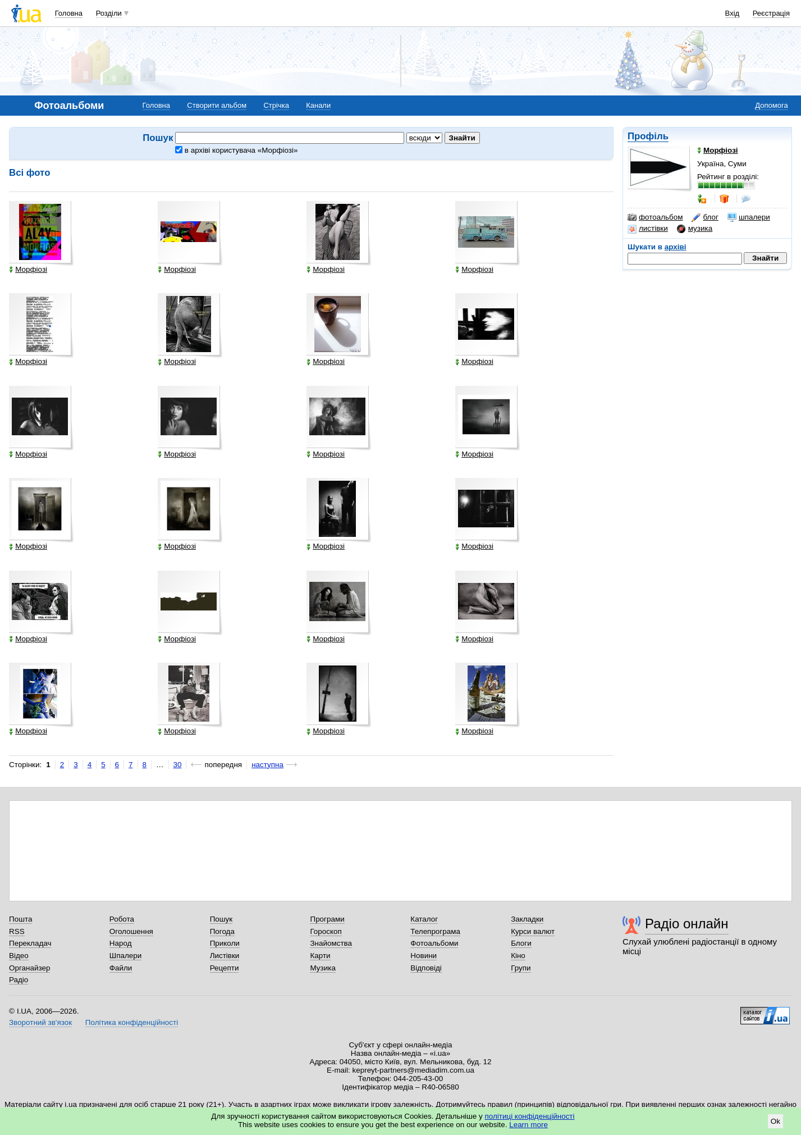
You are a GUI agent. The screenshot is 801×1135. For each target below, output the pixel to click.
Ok (775, 1121)
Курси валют (533, 931)
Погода (222, 931)
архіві (675, 247)
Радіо (18, 980)
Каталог (424, 919)
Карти (320, 955)
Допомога (771, 105)
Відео (19, 955)
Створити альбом (216, 105)
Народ (120, 943)
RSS (17, 931)
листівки (648, 228)
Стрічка (276, 105)
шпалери (748, 217)
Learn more (528, 1124)
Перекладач (30, 943)
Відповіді (426, 968)
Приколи (225, 943)
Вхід (732, 13)
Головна (69, 13)
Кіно (518, 955)
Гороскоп (325, 931)
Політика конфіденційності (131, 1022)
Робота (121, 919)
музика (694, 228)
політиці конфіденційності (530, 1116)
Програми (327, 919)
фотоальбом (655, 217)
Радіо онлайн (687, 923)
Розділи (109, 13)
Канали (318, 105)
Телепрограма (435, 931)
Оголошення (131, 931)
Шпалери (125, 955)
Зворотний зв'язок (40, 1022)
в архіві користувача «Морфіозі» (236, 150)
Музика (322, 968)
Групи (520, 968)
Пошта (20, 919)
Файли (120, 968)
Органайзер (29, 968)
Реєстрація (771, 13)
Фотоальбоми (434, 943)
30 (177, 764)
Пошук (221, 919)
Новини (423, 955)
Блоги (521, 943)
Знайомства (331, 943)
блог (705, 217)
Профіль (648, 136)
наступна (267, 764)
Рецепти (224, 968)
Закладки (527, 919)
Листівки (225, 955)
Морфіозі (28, 269)
